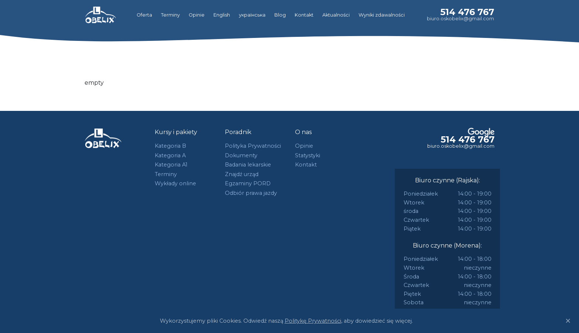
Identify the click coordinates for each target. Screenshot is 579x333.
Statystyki (307, 155)
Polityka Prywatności (253, 146)
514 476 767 (467, 12)
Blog (280, 15)
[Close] (568, 321)
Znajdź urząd (241, 174)
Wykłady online (175, 183)
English (221, 15)
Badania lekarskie (248, 164)
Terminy (170, 15)
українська (252, 15)
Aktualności (336, 15)
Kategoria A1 (171, 164)
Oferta (144, 15)
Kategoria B (170, 146)
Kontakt (304, 15)
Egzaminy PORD (248, 183)
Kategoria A (170, 155)
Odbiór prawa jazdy (251, 193)
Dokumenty (241, 155)
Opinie (197, 15)
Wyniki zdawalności (382, 15)
